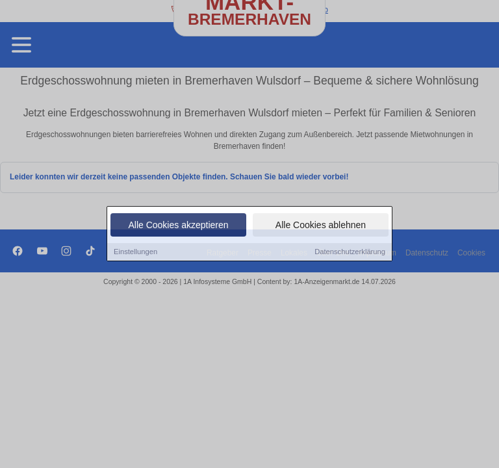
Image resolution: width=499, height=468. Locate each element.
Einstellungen (135, 253)
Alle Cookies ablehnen (320, 226)
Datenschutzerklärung (349, 253)
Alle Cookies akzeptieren (178, 226)
